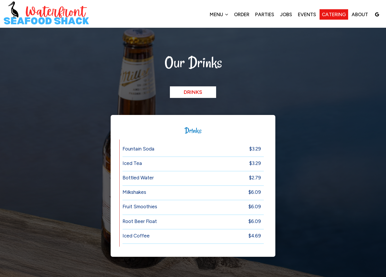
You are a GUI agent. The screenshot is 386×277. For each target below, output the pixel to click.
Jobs (286, 14)
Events (307, 14)
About (360, 14)
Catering (334, 14)
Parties (264, 14)
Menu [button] (219, 14)
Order (241, 14)
